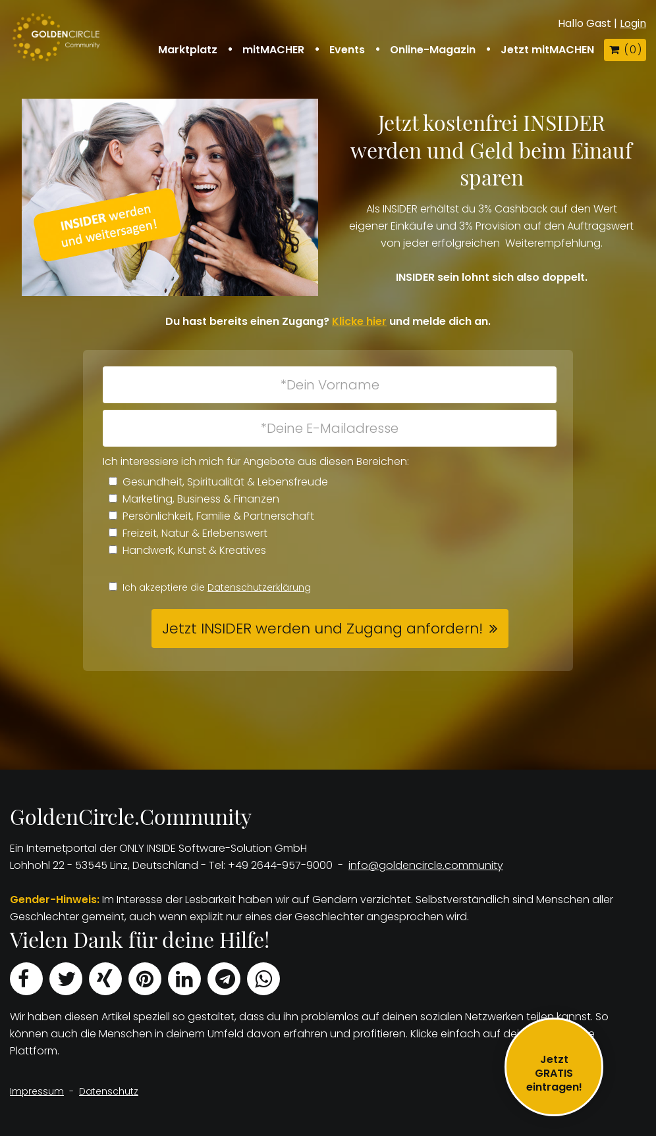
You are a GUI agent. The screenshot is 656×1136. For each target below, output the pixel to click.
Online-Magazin (433, 50)
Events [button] (347, 50)
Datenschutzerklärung (259, 587)
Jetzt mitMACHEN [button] (547, 50)
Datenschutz (108, 1091)
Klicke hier (359, 321)
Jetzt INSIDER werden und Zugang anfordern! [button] (322, 628)
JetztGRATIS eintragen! (554, 1073)
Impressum (37, 1091)
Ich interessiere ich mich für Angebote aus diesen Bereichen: (256, 461)
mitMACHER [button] (273, 50)
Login (633, 23)
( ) (625, 49)
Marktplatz (187, 50)
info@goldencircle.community (425, 865)
